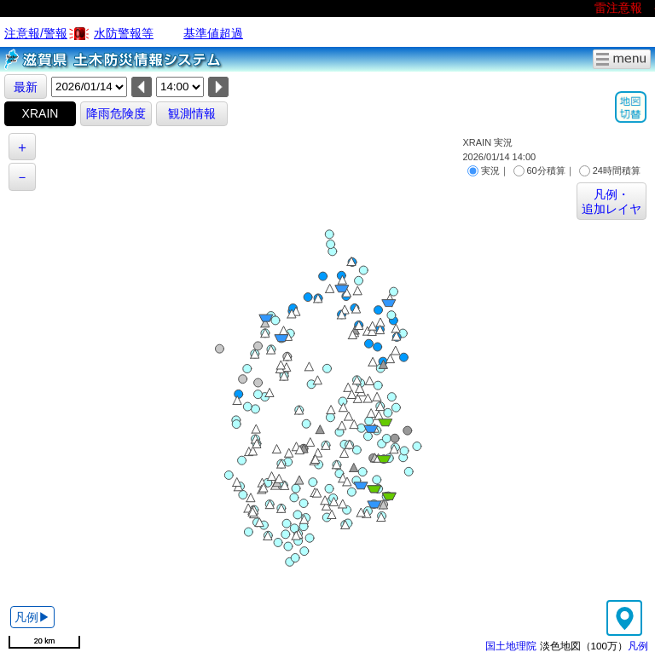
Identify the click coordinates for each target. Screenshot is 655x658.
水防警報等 (124, 33)
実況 (483, 170)
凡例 (638, 645)
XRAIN (40, 113)
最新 (26, 87)
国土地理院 (510, 645)
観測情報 (192, 113)
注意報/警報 (35, 33)
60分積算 (539, 170)
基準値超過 (213, 33)
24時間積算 (610, 170)
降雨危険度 (116, 113)
